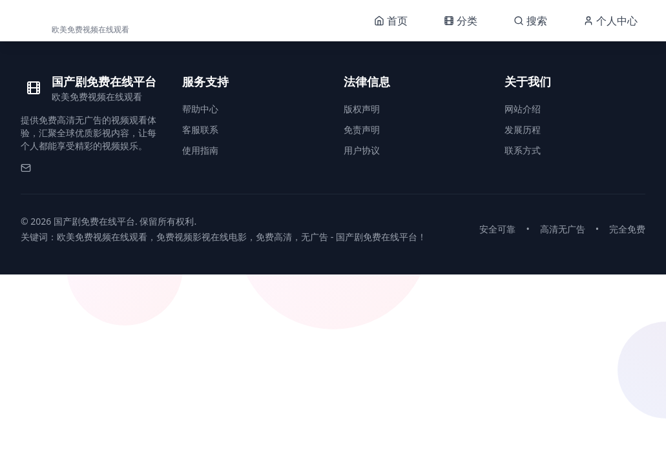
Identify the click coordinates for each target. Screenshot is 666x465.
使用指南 (200, 150)
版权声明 (362, 109)
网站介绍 (523, 109)
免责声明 (362, 129)
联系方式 (523, 150)
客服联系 (200, 129)
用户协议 (362, 150)
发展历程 (523, 129)
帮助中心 (200, 109)
